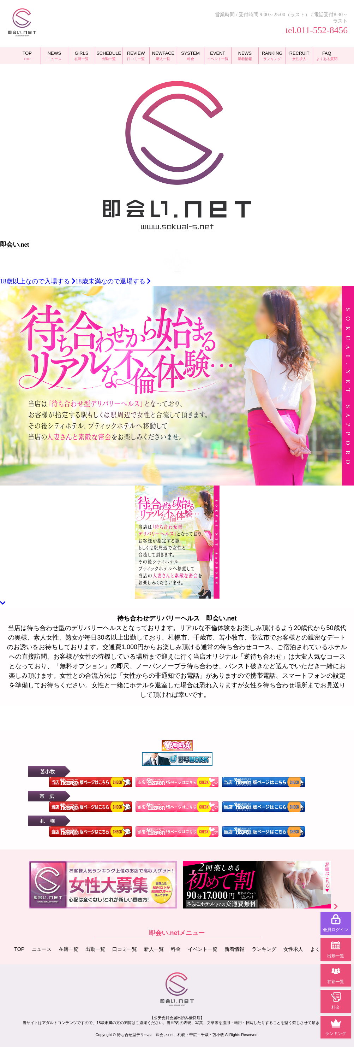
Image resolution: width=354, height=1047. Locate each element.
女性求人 (293, 949)
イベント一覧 (202, 949)
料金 (176, 949)
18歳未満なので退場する (113, 281)
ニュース (42, 949)
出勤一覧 (95, 949)
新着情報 (234, 949)
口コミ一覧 (124, 949)
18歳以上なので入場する (38, 281)
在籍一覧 (68, 949)
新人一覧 (154, 949)
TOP (19, 949)
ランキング (264, 949)
